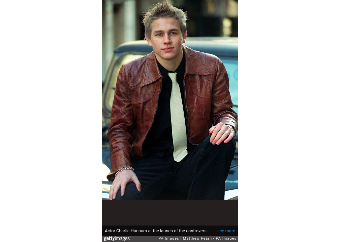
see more (226, 230)
